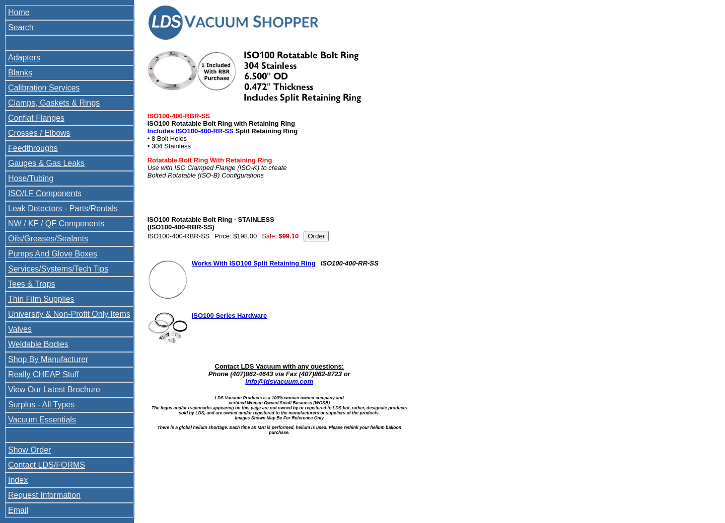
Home (19, 12)
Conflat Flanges (36, 118)
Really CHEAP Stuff (43, 374)
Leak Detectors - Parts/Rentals (63, 208)
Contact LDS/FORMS (46, 465)
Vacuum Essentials (42, 419)
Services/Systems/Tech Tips (58, 269)
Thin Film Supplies (41, 299)
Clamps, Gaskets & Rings (54, 103)
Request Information (44, 495)
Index (18, 480)
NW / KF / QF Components (56, 223)
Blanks (20, 72)
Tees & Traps (31, 284)
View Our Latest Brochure (54, 389)
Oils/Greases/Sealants (48, 238)
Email (18, 510)
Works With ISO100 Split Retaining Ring (254, 263)
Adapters (24, 57)
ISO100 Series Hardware (229, 315)
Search (21, 27)
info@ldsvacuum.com (279, 381)
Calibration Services (44, 87)
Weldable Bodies (38, 344)
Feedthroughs (33, 148)
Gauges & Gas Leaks (46, 163)
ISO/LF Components (45, 193)
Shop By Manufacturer (48, 359)
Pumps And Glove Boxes (52, 253)
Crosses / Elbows (39, 133)
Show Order (29, 450)
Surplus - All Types (41, 404)
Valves (20, 329)
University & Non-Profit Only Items (69, 314)
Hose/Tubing (30, 178)
